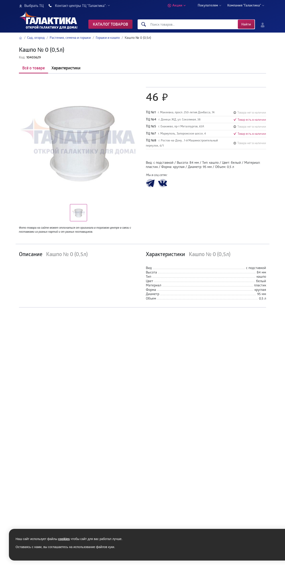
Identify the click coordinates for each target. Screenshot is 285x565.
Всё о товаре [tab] (33, 67)
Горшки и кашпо (108, 37)
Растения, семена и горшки (70, 37)
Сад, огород (36, 37)
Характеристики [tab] (65, 67)
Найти (246, 24)
